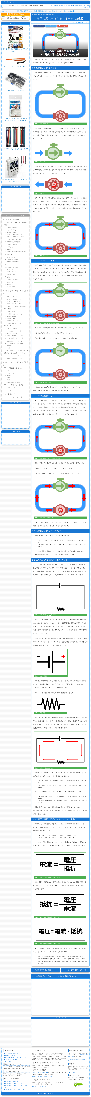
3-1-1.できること (9, 370)
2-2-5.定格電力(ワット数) (11, 320)
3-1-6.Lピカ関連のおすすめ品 (12, 382)
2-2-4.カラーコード (10, 318)
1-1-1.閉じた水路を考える (12, 227)
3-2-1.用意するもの (10, 387)
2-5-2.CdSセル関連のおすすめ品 (13, 358)
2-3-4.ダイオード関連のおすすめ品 (14, 335)
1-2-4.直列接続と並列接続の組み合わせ (15, 251)
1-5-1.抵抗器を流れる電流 (12, 279)
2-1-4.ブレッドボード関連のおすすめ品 (15, 306)
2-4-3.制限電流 (9, 345)
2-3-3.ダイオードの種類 (11, 333)
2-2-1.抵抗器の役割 (10, 311)
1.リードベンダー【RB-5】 (13, 397)
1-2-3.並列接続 (9, 249)
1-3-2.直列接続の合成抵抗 (12, 259)
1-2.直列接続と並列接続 (77, 970)
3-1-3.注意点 (8, 375)
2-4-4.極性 (7, 348)
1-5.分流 (7, 277)
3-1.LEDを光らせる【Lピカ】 (14, 368)
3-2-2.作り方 (8, 390)
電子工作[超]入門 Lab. (11, 1053)
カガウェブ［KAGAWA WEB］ (40, 1072)
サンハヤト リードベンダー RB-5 (15, 67)
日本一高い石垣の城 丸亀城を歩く (42, 1077)
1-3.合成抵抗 (8, 254)
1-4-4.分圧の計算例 (10, 274)
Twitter (51, 26)
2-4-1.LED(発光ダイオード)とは (13, 341)
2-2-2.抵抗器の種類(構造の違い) (13, 314)
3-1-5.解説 (7, 380)
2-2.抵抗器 (7, 309)
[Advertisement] (60, 997)
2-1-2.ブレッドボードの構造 (12, 301)
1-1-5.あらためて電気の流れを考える (14, 236)
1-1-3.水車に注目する (10, 232)
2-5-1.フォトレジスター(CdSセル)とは (15, 356)
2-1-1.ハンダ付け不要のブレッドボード (15, 299)
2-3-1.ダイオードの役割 (11, 328)
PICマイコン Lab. (10, 1055)
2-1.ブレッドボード (10, 296)
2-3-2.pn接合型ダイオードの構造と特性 (15, 331)
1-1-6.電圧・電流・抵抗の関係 (13, 239)
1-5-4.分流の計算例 (10, 286)
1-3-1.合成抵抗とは (10, 257)
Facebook (39, 26)
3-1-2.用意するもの (10, 373)
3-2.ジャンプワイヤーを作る (13, 385)
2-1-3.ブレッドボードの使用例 (13, 303)
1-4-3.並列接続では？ (10, 272)
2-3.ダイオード (9, 326)
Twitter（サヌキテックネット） (14, 1089)
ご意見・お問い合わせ (55, 5)
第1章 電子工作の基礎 (43, 970)
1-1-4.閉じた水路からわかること (13, 234)
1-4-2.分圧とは (9, 269)
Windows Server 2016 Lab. (13, 1059)
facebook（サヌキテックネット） (15, 1083)
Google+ (63, 26)
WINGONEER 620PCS (15, 90)
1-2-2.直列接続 (9, 247)
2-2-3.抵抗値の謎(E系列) (11, 316)
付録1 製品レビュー (10, 394)
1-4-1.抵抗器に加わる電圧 (12, 267)
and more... (8, 1061)
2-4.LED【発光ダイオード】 (13, 338)
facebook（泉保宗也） (11, 1081)
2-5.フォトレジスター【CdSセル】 (16, 353)
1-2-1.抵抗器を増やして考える (13, 244)
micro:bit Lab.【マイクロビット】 (15, 1057)
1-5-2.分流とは (9, 282)
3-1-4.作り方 (8, 377)
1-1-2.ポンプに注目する (11, 230)
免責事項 (68, 5)
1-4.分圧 (7, 264)
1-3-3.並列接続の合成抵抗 (12, 261)
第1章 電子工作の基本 (11, 219)
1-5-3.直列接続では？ (10, 284)
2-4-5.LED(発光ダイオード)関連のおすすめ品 (17, 350)
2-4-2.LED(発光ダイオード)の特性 (14, 343)
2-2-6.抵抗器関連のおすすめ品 (13, 323)
